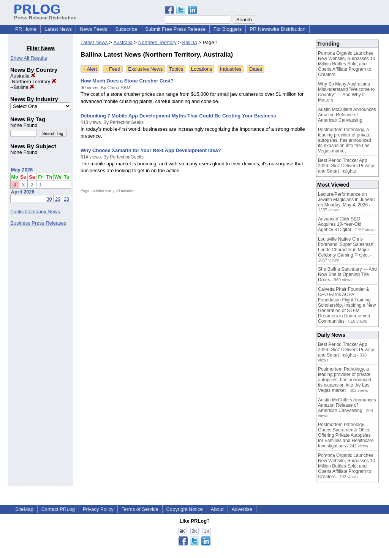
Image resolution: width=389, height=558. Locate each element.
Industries (230, 69)
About (217, 509)
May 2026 (22, 170)
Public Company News (35, 211)
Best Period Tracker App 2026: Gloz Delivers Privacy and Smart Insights (346, 166)
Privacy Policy (98, 509)
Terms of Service (140, 509)
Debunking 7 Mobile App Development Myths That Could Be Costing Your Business (178, 116)
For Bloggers (227, 29)
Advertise (242, 509)
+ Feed (112, 69)
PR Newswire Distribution (277, 29)
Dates (255, 69)
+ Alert (90, 69)
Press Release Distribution (45, 15)
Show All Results (28, 58)
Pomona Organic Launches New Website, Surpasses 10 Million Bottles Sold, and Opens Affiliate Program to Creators (346, 64)
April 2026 (23, 192)
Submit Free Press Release (175, 29)
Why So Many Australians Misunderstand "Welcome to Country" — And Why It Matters (346, 92)
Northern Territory (34, 81)
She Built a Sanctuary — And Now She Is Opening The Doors (347, 274)
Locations (201, 69)
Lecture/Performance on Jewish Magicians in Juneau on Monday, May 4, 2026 (346, 200)
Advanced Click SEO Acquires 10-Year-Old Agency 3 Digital (339, 224)
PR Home (25, 29)
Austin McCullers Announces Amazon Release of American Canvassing (347, 115)
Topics (176, 69)
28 (66, 199)
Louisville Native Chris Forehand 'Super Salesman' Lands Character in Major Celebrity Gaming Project (346, 247)
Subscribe (126, 29)
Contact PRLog (58, 509)
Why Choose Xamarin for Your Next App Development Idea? (151, 150)
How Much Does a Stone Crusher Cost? (127, 81)
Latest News (58, 29)
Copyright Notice (184, 509)
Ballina (24, 87)
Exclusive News (145, 69)
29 (57, 199)
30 (49, 199)
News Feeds (93, 29)
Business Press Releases (38, 223)
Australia (22, 76)
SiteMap (24, 509)
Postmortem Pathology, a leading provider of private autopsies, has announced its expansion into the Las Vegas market (344, 140)
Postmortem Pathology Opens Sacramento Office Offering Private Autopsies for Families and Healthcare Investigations (346, 435)
